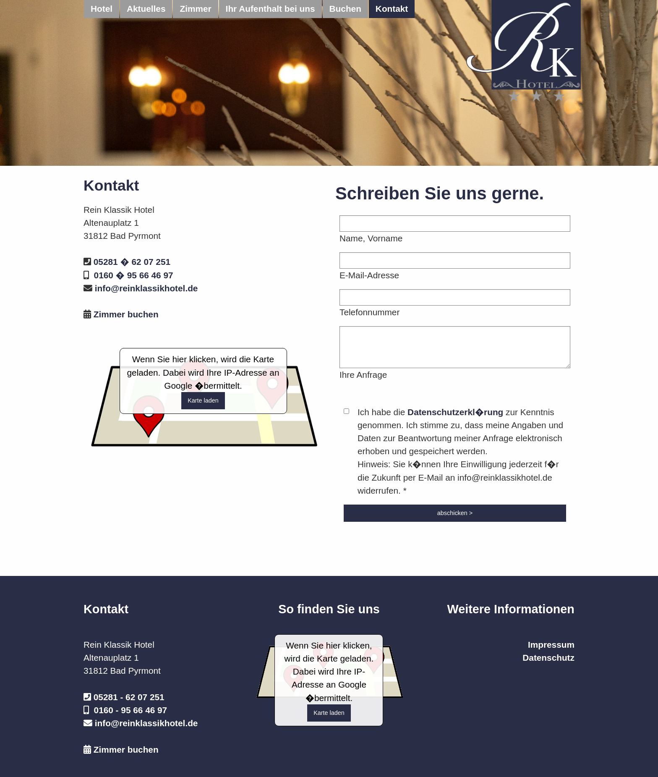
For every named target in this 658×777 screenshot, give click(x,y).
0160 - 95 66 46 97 (130, 710)
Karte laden (203, 400)
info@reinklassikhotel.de (146, 288)
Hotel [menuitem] (101, 8)
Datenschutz (548, 657)
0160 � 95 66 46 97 (133, 275)
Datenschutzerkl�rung (455, 412)
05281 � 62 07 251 (132, 262)
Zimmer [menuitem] (195, 8)
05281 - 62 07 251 (129, 697)
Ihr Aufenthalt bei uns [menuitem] (270, 8)
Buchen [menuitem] (345, 8)
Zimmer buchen (126, 314)
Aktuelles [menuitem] (146, 8)
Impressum (551, 644)
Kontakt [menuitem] (392, 8)
